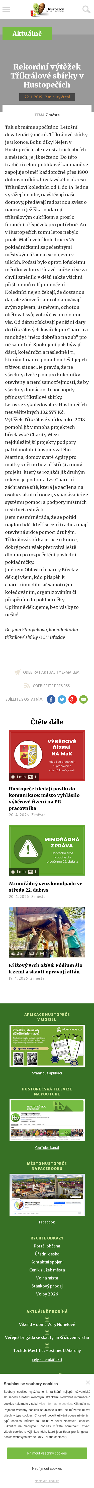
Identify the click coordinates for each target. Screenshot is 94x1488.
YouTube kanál (47, 1147)
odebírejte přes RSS (51, 686)
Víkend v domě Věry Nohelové (47, 1324)
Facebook (47, 1222)
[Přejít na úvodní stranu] (47, 10)
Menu (6, 9)
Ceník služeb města (47, 1269)
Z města (53, 115)
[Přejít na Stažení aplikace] (47, 1046)
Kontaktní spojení (47, 1261)
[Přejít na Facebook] (47, 1195)
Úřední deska (47, 1253)
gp (72, 699)
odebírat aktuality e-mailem (51, 672)
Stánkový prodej (47, 1285)
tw (62, 699)
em (83, 699)
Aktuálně (27, 34)
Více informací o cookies (55, 1403)
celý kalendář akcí (47, 1359)
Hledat (86, 9)
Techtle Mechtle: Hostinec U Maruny (47, 1350)
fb (51, 699)
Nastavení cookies (47, 1481)
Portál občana (47, 1245)
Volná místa (47, 1277)
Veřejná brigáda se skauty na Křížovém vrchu (47, 1337)
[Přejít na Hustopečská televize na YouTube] (47, 1120)
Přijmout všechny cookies (47, 1453)
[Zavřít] (88, 1382)
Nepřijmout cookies (47, 1468)
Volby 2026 (47, 1293)
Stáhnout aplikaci (47, 1073)
